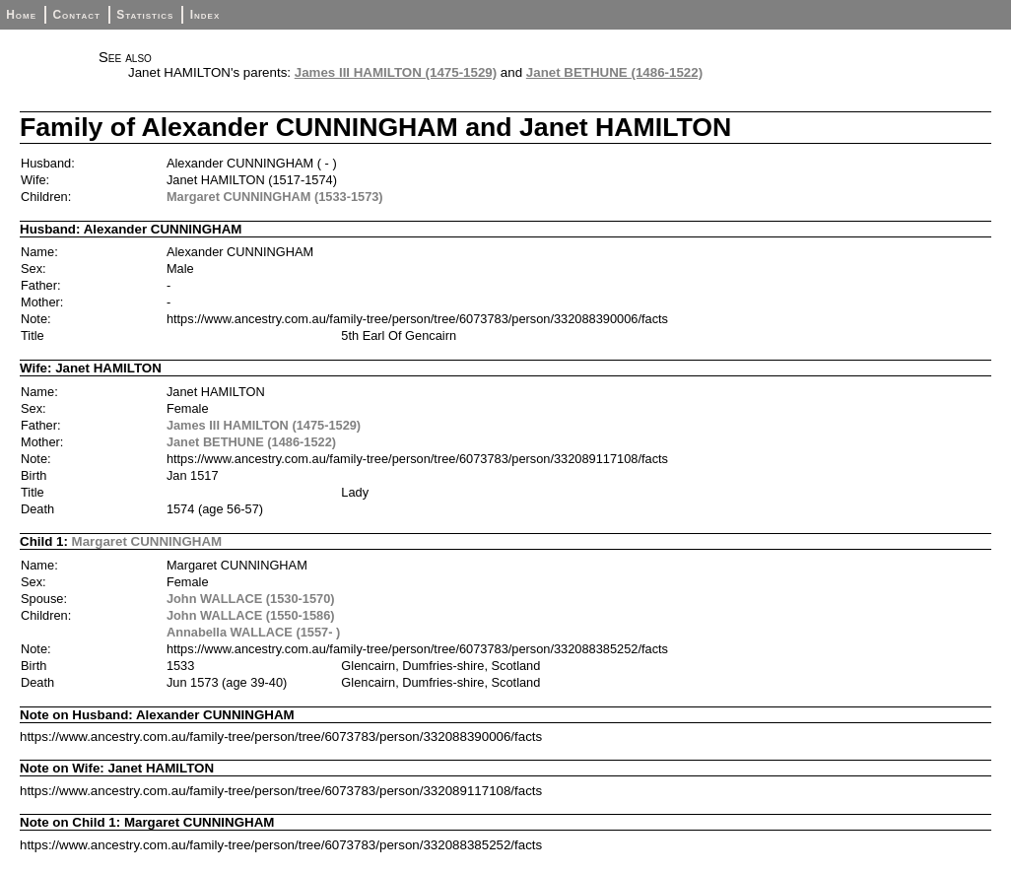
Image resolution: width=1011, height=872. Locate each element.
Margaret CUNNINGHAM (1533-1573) (275, 196)
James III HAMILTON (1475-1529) (396, 72)
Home (21, 15)
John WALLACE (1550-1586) (251, 615)
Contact (76, 15)
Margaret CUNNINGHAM (147, 541)
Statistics (144, 15)
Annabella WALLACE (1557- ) (253, 632)
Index (205, 15)
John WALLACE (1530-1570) (251, 598)
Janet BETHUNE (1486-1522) (614, 72)
